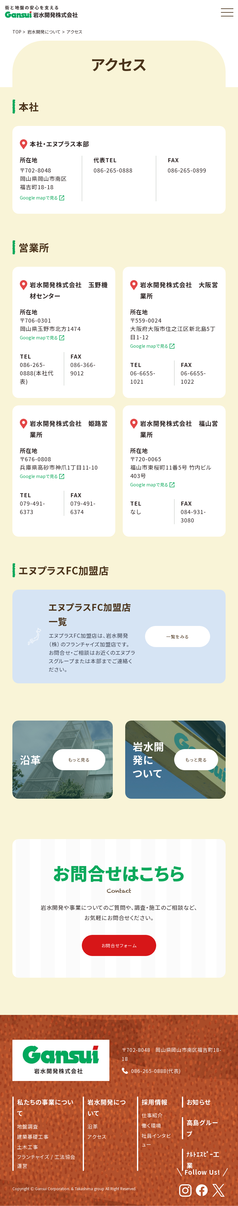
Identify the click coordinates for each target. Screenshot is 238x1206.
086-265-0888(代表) (156, 1070)
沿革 (92, 1126)
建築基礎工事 (33, 1136)
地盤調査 (27, 1126)
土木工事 (27, 1146)
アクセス (96, 1136)
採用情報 (155, 1101)
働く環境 (151, 1125)
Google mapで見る (39, 197)
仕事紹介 (152, 1115)
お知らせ (199, 1101)
